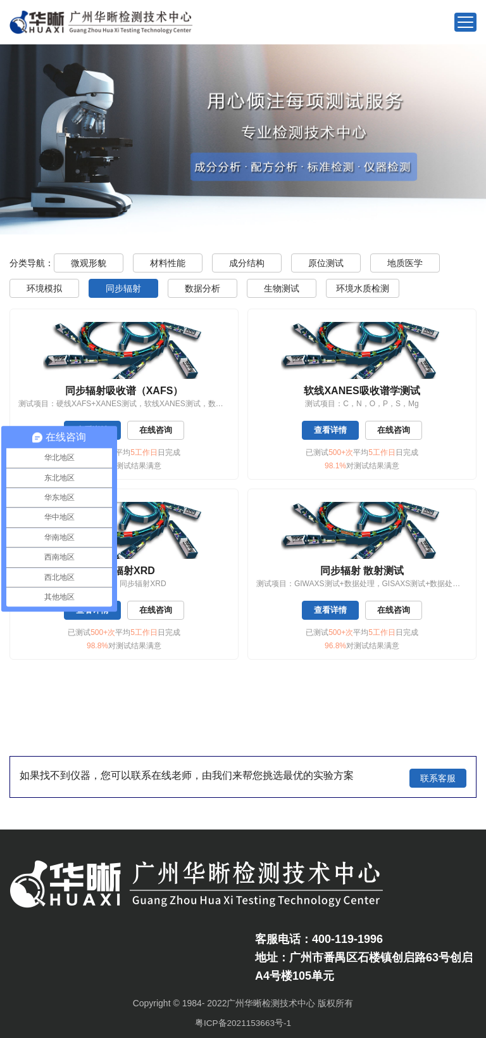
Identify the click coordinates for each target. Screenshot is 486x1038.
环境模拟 (44, 288)
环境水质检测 (362, 288)
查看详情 (329, 430)
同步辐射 (123, 288)
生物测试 (281, 288)
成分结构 (247, 263)
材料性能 (167, 263)
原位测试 (326, 263)
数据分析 (202, 288)
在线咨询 (157, 430)
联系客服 (438, 776)
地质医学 (405, 263)
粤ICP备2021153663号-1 (243, 1020)
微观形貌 (88, 263)
